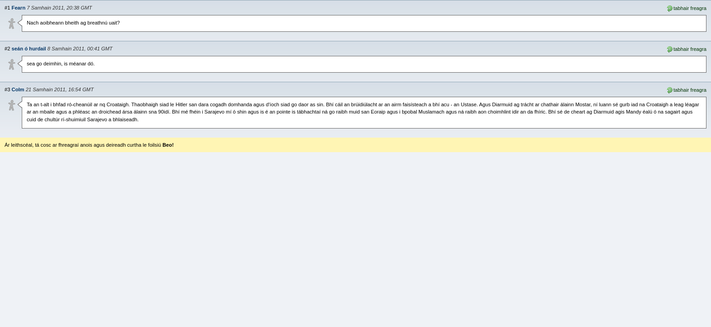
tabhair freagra (686, 8)
